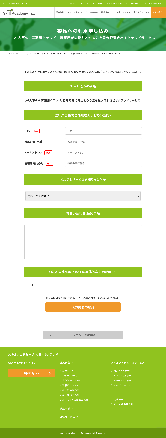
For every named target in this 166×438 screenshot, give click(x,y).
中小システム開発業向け (75, 400)
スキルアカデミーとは (154, 3)
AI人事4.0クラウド (74, 3)
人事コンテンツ (123, 12)
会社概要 (118, 399)
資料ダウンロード (141, 12)
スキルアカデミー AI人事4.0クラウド (33, 354)
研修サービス (107, 12)
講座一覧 (94, 12)
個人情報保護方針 (123, 404)
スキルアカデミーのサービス (14, 3)
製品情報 (60, 12)
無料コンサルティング (77, 12)
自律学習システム (71, 380)
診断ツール (68, 370)
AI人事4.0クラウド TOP (23, 362)
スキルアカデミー (14, 53)
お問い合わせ (159, 12)
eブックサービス (133, 3)
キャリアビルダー (114, 3)
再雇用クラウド (70, 385)
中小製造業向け (70, 390)
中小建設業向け (70, 395)
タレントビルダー (94, 3)
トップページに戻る (83, 335)
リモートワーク (70, 375)
